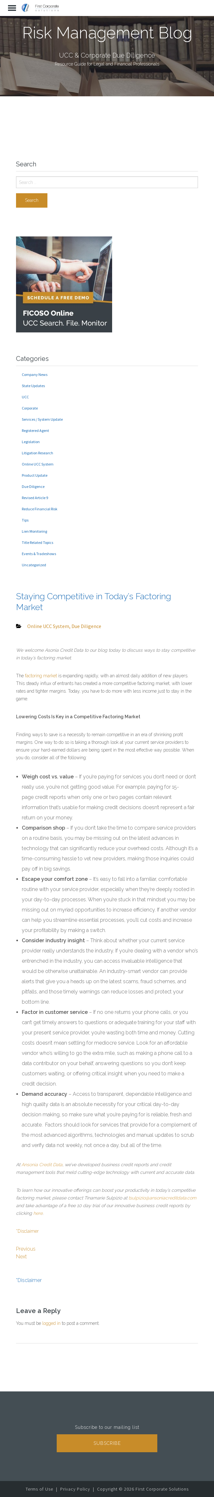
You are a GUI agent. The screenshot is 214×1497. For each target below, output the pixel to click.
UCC (25, 396)
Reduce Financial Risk (39, 508)
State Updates (33, 385)
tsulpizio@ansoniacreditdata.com (162, 1197)
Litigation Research (37, 452)
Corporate (30, 408)
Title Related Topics (37, 542)
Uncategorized (34, 564)
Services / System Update (42, 419)
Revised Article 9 (35, 497)
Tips (25, 520)
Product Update (34, 475)
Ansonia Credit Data (41, 1164)
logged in (51, 1323)
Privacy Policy (75, 1489)
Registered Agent (35, 430)
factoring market (41, 675)
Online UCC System (38, 464)
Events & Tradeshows (39, 553)
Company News (34, 374)
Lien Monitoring (34, 531)
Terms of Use (39, 1489)
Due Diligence (33, 486)
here (38, 1213)
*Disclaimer (27, 1231)
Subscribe (107, 1443)
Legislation (31, 441)
